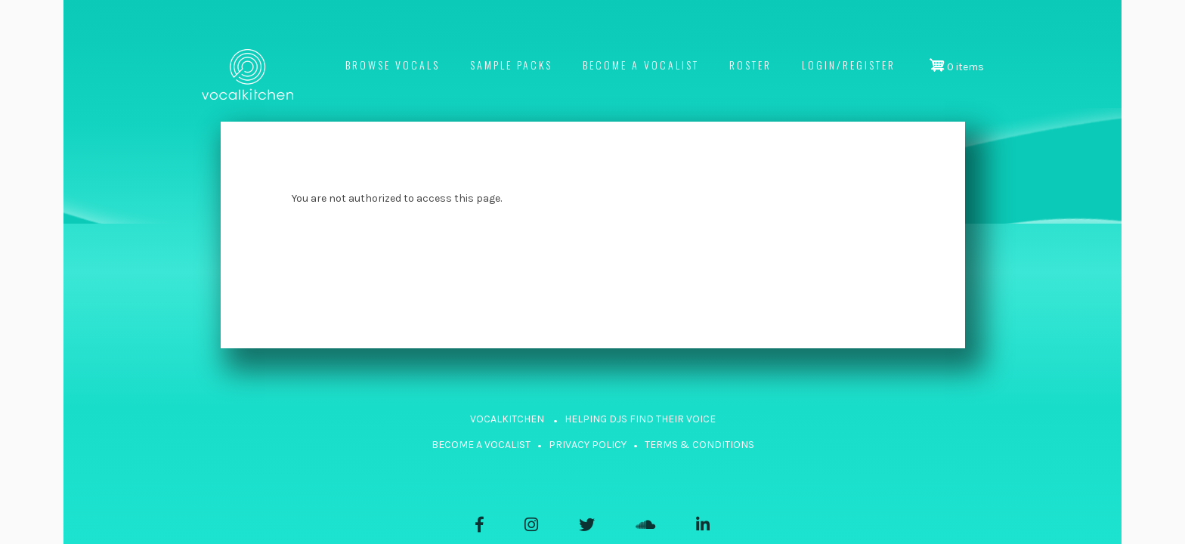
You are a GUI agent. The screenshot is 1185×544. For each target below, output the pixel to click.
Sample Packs (511, 65)
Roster (750, 65)
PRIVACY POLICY (588, 444)
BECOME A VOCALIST (481, 444)
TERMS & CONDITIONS (699, 444)
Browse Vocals (392, 65)
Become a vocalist (641, 65)
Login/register (849, 65)
